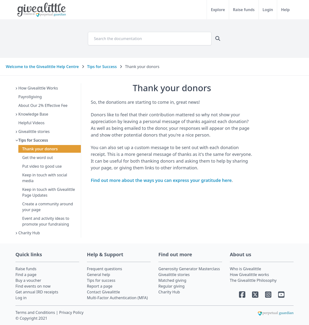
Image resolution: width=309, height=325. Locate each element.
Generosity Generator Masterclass (189, 268)
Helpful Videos (31, 122)
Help (285, 9)
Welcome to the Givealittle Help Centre (42, 66)
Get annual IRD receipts (36, 292)
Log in (21, 297)
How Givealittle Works (38, 88)
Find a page (25, 274)
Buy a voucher (28, 280)
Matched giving (172, 280)
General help (98, 274)
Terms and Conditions (35, 312)
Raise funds (244, 9)
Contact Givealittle (103, 292)
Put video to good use (42, 166)
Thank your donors (40, 149)
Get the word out (37, 157)
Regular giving (171, 286)
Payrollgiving (30, 96)
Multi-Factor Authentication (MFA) (117, 297)
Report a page (99, 286)
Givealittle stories (34, 131)
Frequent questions (104, 268)
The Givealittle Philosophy (253, 280)
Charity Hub (29, 232)
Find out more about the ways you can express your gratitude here (161, 180)
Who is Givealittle (245, 268)
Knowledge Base (33, 114)
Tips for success (101, 280)
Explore (218, 9)
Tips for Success (102, 66)
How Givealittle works (249, 274)
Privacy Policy (71, 312)
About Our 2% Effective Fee (43, 105)
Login (268, 9)
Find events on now (32, 286)
